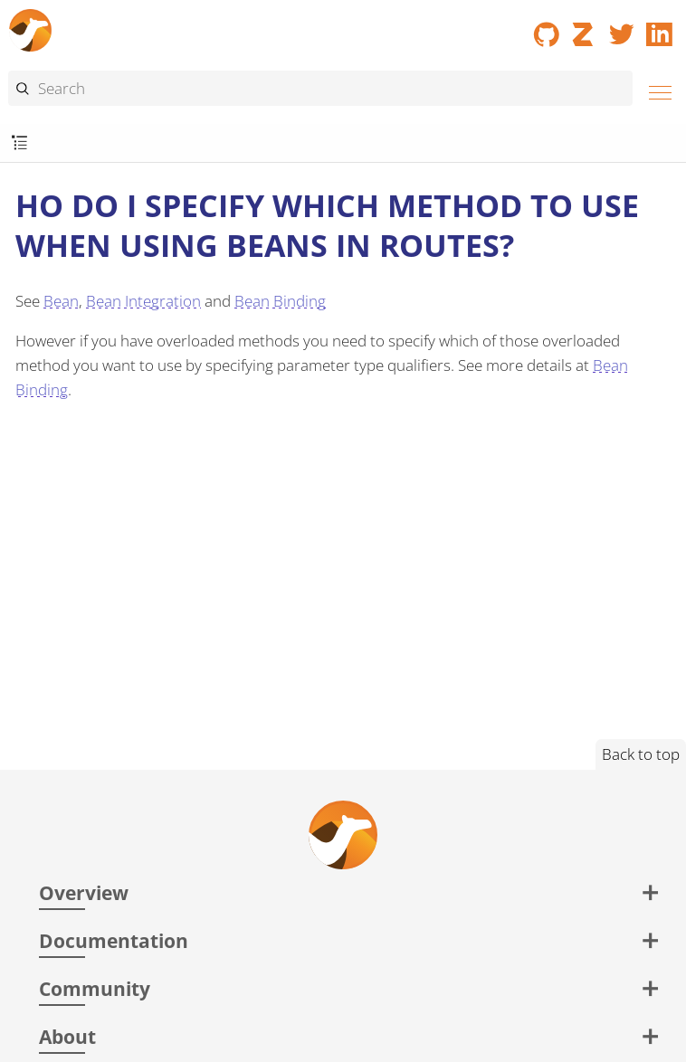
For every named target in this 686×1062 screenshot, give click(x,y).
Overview (84, 892)
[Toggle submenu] (19, 143)
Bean (61, 300)
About (67, 1036)
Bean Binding (280, 300)
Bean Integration (143, 300)
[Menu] (655, 90)
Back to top (641, 754)
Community (94, 988)
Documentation (113, 940)
